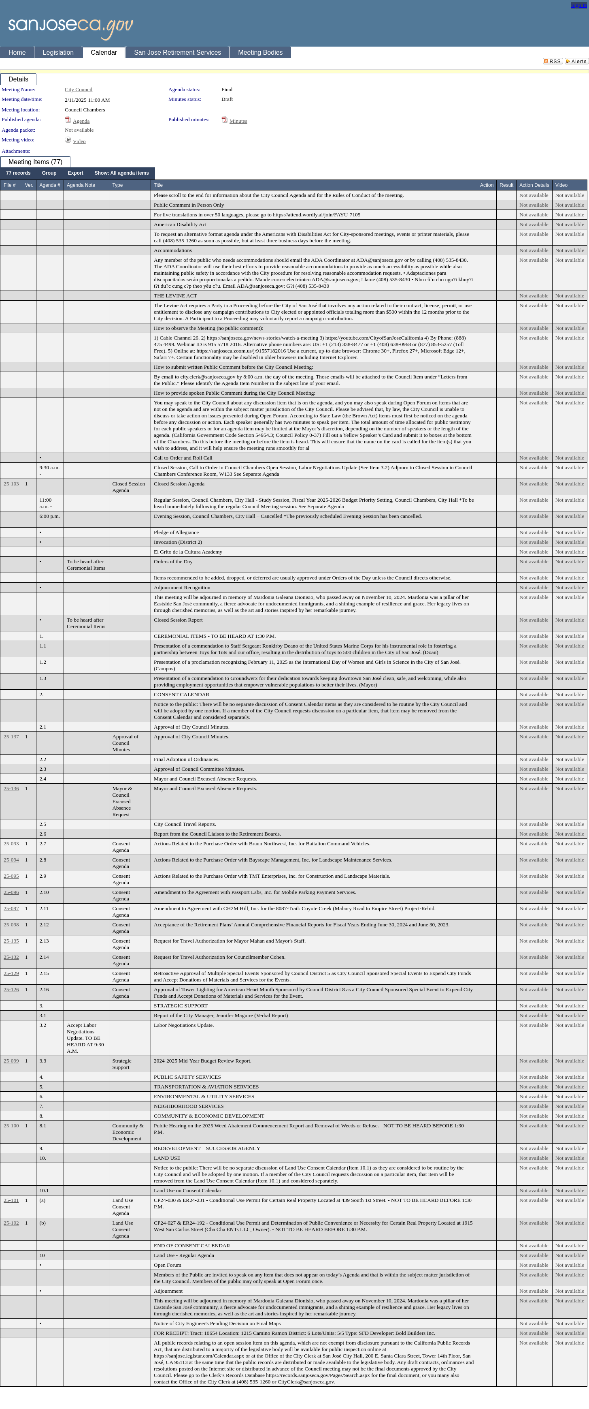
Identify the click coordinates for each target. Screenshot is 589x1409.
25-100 (11, 1125)
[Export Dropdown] (75, 173)
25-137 (11, 736)
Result (506, 185)
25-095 (11, 876)
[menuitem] (18, 173)
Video (79, 141)
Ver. (29, 185)
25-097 (11, 908)
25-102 (11, 1223)
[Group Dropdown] (49, 173)
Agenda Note (81, 185)
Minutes (238, 121)
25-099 (11, 1061)
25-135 (11, 941)
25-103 (11, 484)
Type (117, 185)
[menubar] (77, 173)
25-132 (11, 957)
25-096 (11, 892)
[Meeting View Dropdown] (122, 173)
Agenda (81, 121)
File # (9, 185)
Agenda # (49, 185)
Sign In (579, 5)
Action (486, 185)
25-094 (11, 860)
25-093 (11, 843)
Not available (79, 130)
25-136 (11, 788)
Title (158, 185)
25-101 (11, 1200)
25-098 (11, 925)
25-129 (11, 973)
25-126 (11, 989)
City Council (79, 89)
